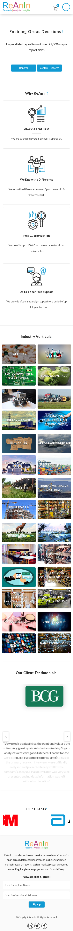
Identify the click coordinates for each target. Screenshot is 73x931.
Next (67, 737)
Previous (6, 737)
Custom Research (49, 67)
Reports (23, 67)
